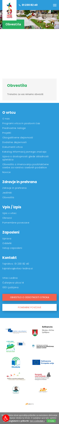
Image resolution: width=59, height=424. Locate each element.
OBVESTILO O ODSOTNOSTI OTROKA (29, 297)
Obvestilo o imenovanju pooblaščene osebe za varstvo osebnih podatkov (25, 166)
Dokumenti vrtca (12, 147)
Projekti (6, 132)
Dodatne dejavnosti (14, 142)
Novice (6, 172)
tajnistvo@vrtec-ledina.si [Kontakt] (17, 268)
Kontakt (9, 257)
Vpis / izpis (11, 207)
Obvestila (8, 197)
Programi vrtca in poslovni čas (21, 123)
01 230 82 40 (28, 5)
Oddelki (7, 243)
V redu (51, 421)
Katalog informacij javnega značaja (24, 151)
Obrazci (7, 217)
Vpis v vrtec (9, 213)
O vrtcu (9, 112)
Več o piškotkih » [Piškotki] (37, 421)
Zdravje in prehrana (19, 181)
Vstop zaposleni (12, 248)
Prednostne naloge (14, 128)
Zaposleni (10, 232)
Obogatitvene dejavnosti (17, 137)
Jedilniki (7, 192)
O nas (6, 118)
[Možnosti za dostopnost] (5, 418)
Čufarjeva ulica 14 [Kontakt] (13, 282)
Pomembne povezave (15, 222)
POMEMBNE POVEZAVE (29, 307)
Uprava (6, 238)
